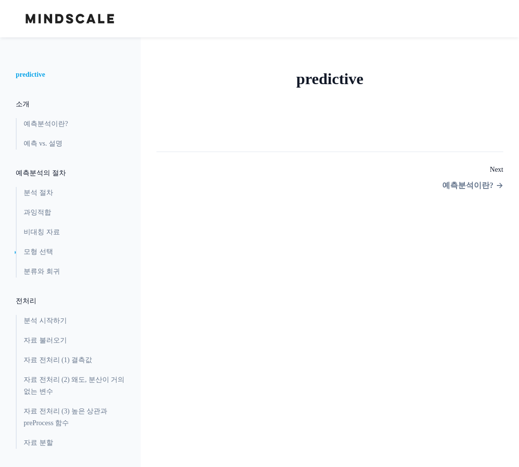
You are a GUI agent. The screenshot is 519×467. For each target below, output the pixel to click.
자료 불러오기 (45, 340)
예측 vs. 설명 (43, 143)
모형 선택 (38, 251)
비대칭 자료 (42, 232)
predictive (30, 74)
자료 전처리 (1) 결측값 (58, 360)
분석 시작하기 (45, 320)
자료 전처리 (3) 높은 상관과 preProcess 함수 (65, 417)
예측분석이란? (46, 123)
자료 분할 (38, 442)
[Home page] (70, 18)
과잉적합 (37, 212)
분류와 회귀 (42, 271)
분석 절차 (38, 192)
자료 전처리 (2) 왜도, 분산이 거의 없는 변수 (74, 385)
